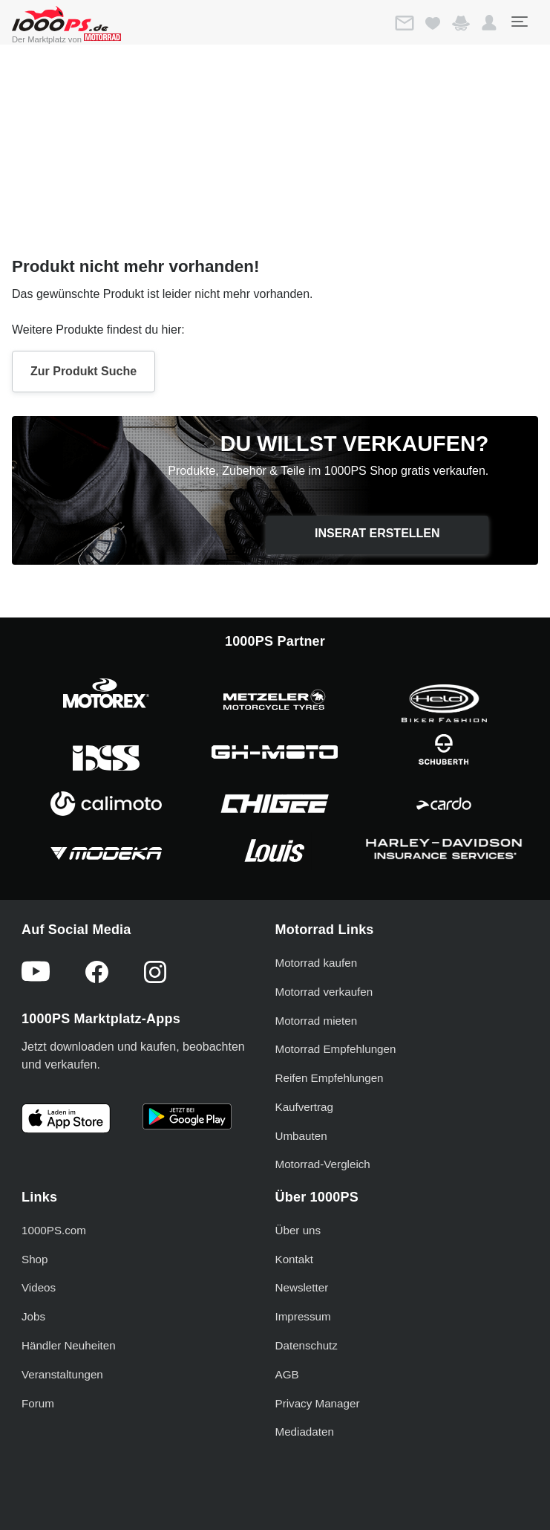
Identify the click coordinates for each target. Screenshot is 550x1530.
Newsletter (302, 1287)
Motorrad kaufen (316, 962)
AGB (287, 1374)
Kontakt (294, 1259)
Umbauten (301, 1135)
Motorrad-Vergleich (322, 1164)
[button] (489, 23)
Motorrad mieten (316, 1020)
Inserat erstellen (377, 533)
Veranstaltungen (62, 1374)
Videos (39, 1287)
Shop (35, 1259)
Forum (38, 1403)
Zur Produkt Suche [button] (83, 371)
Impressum (303, 1316)
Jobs (33, 1316)
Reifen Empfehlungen (329, 1078)
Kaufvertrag (304, 1107)
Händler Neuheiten (69, 1345)
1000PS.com (54, 1230)
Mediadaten (304, 1431)
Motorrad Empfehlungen (335, 1049)
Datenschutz (306, 1345)
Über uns (298, 1230)
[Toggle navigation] (518, 21)
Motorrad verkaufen (324, 991)
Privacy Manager (317, 1403)
